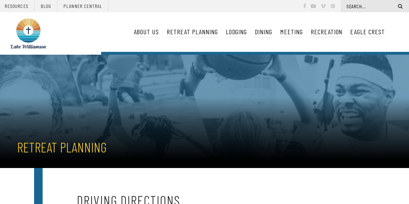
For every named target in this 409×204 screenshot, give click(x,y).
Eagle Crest (367, 31)
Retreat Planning (192, 31)
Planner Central (82, 6)
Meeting (291, 31)
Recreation (327, 31)
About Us (146, 31)
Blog (46, 6)
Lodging (236, 31)
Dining (263, 31)
